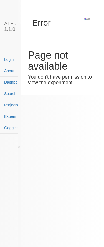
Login (9, 59)
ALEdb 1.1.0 (11, 26)
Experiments (11, 116)
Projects (11, 105)
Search (10, 93)
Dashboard (11, 82)
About (9, 71)
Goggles (11, 128)
